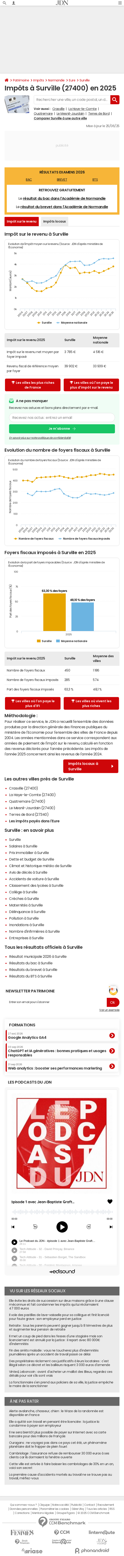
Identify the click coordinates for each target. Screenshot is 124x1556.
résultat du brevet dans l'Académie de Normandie (64, 207)
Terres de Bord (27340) (29, 814)
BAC (29, 179)
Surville (85, 80)
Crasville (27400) (23, 788)
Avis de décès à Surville (28, 872)
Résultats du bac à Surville (30, 963)
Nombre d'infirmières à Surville (34, 931)
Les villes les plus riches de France (33, 385)
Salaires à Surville (23, 846)
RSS (112, 1509)
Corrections (22, 1513)
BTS (95, 179)
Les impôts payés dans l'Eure (34, 821)
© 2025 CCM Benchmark (93, 1513)
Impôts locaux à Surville (90, 766)
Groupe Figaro (65, 1513)
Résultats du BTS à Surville (30, 976)
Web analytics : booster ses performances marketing (55, 1066)
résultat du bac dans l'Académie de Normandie (64, 198)
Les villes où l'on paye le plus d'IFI (33, 703)
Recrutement (105, 1505)
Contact (89, 1505)
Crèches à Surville (24, 898)
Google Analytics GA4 (27, 1035)
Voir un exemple (109, 1010)
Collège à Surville (23, 892)
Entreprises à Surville (26, 938)
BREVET (62, 179)
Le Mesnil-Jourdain (70, 113)
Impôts (38, 80)
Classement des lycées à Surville (36, 885)
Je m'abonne (59, 428)
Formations (22, 1025)
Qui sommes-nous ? (23, 1505)
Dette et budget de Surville (31, 859)
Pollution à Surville (24, 918)
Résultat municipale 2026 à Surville (37, 956)
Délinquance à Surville (27, 911)
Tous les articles (96, 1509)
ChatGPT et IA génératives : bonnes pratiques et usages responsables (57, 1051)
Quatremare (43, 113)
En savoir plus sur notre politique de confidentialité (40, 437)
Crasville (58, 108)
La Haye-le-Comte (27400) (32, 795)
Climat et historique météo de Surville (40, 866)
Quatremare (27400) (27, 801)
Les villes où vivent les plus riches (91, 703)
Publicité (76, 1505)
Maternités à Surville (26, 905)
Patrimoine (21, 80)
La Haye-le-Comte (82, 108)
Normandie (56, 80)
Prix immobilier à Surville (29, 852)
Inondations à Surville (26, 925)
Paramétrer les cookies (54, 1509)
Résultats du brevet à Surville (33, 969)
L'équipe (44, 1505)
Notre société (60, 1505)
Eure (72, 80)
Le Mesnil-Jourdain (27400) (32, 808)
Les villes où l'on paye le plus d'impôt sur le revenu (91, 385)
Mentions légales (43, 1513)
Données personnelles (24, 1509)
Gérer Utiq (78, 1509)
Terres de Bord (98, 113)
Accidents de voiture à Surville (34, 879)
